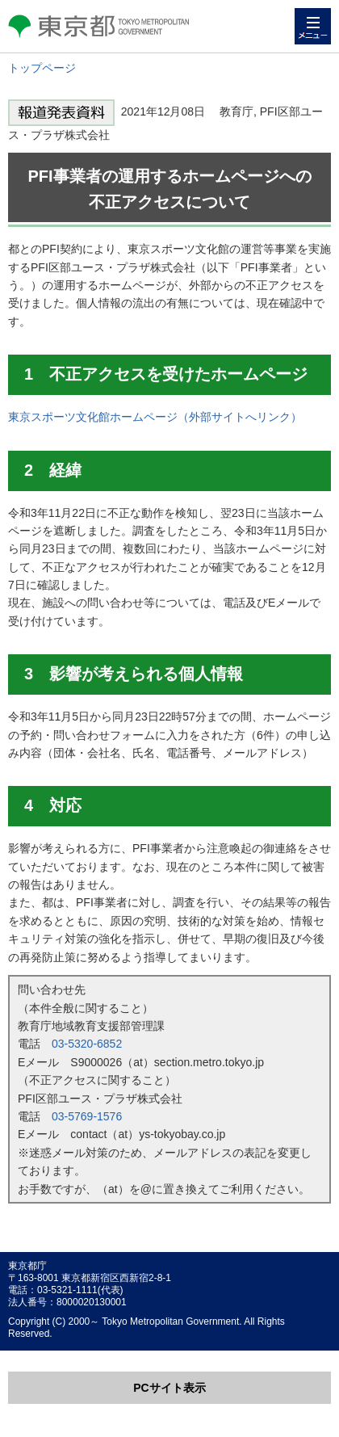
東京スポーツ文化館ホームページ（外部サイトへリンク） (155, 416)
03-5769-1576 (87, 1116)
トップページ (42, 67)
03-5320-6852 (87, 1043)
